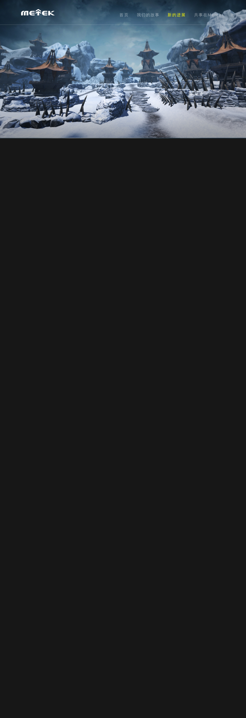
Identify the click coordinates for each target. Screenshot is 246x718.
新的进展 (177, 15)
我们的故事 (148, 15)
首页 (124, 15)
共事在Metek (208, 15)
